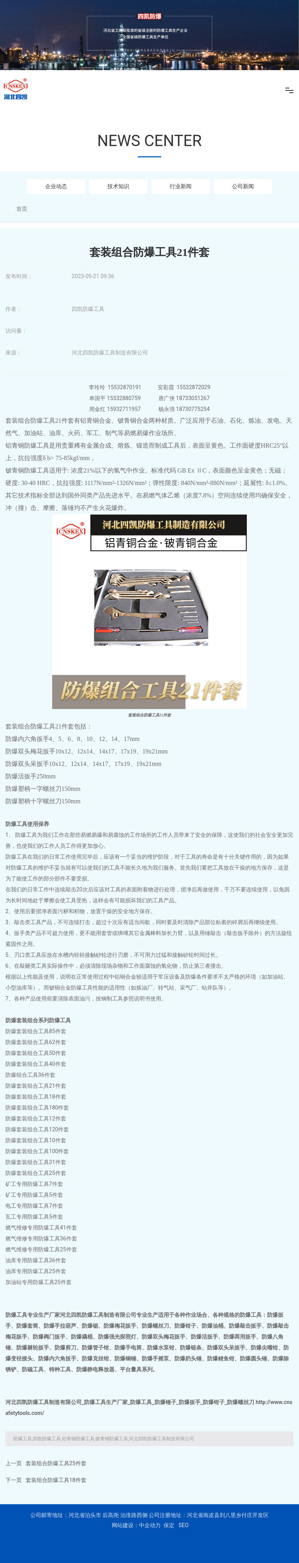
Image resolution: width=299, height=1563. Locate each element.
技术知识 (118, 186)
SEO (183, 1525)
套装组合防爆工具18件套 (56, 1480)
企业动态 (56, 186)
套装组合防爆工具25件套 (56, 1463)
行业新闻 (181, 186)
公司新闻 (243, 186)
